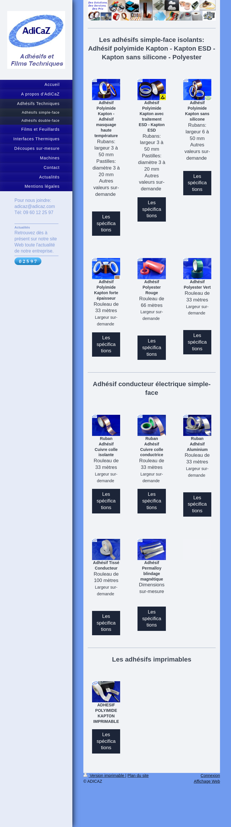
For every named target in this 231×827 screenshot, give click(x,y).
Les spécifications (106, 223)
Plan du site (137, 775)
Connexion (210, 775)
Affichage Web (207, 781)
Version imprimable (104, 775)
